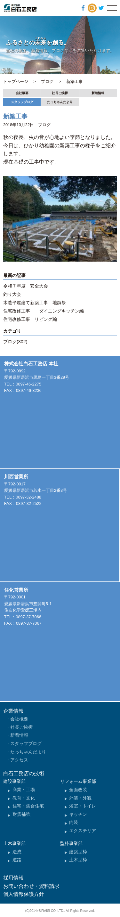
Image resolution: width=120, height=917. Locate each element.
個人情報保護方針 (23, 894)
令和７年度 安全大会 (25, 285)
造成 (16, 851)
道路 (16, 859)
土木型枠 (78, 859)
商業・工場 (23, 789)
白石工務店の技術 (23, 773)
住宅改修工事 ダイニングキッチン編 (43, 310)
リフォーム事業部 (78, 781)
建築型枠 (78, 851)
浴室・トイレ (82, 805)
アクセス (19, 759)
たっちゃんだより (60, 102)
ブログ (44, 124)
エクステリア (82, 830)
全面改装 (78, 789)
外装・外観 (80, 797)
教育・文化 (23, 797)
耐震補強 (21, 814)
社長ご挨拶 (60, 93)
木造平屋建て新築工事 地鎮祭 (34, 302)
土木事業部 (14, 843)
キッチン (78, 814)
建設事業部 (14, 781)
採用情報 (13, 877)
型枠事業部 (71, 843)
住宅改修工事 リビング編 (30, 319)
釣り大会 (12, 294)
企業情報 (13, 711)
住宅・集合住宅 (28, 805)
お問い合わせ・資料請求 (31, 886)
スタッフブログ (22, 102)
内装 (73, 822)
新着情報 (98, 93)
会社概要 (22, 93)
